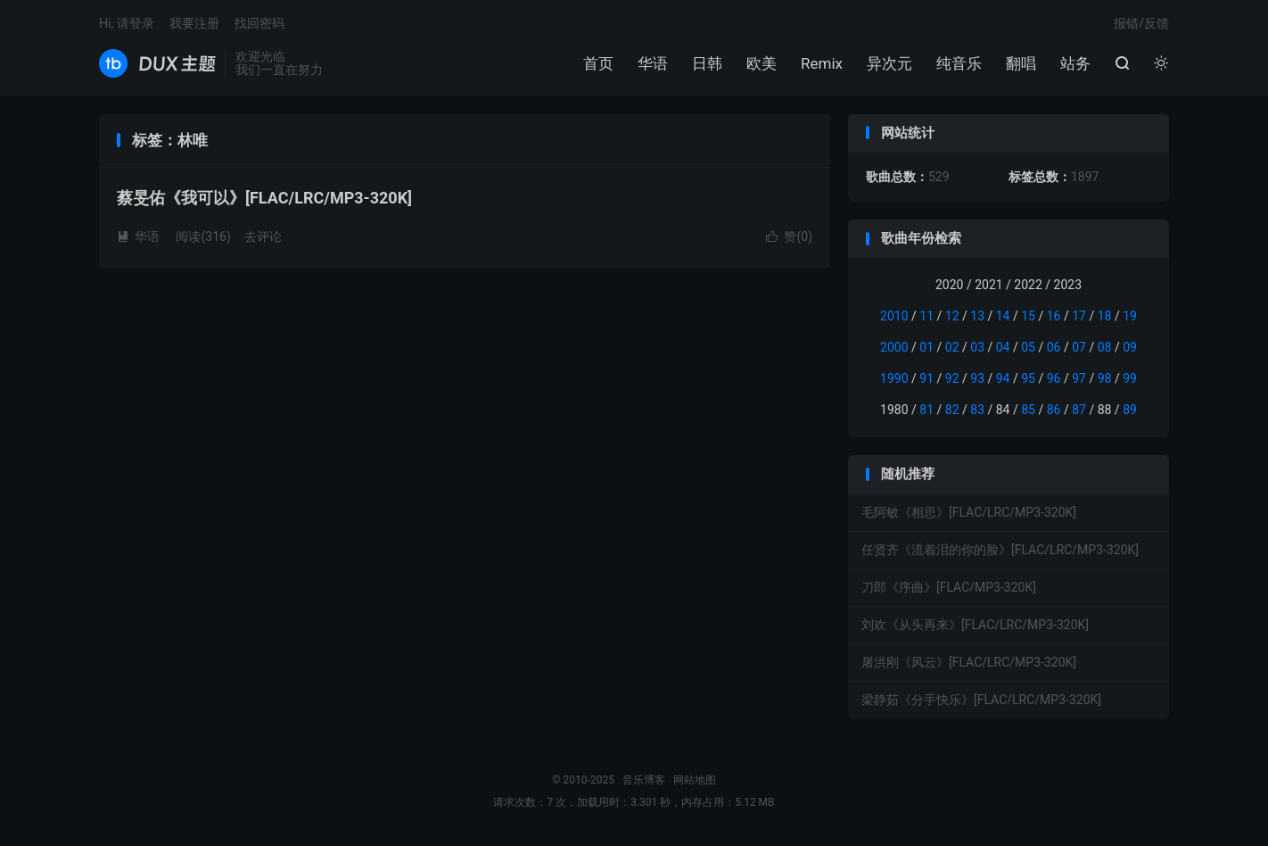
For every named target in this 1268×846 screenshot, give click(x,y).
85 (1028, 409)
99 (1130, 378)
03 (977, 347)
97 (1079, 378)
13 (977, 316)
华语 (653, 63)
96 (1054, 378)
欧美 (761, 63)
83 (977, 409)
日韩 (707, 63)
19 (1130, 316)
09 (1130, 347)
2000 (894, 347)
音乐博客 (157, 63)
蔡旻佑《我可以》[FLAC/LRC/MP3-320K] (264, 197)
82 (952, 409)
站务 (1075, 63)
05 (1028, 347)
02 (952, 347)
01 (926, 347)
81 (926, 409)
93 (977, 378)
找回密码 (259, 23)
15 (1028, 316)
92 (952, 378)
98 (1105, 378)
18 (1105, 316)
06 (1054, 347)
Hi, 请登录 (126, 23)
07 (1079, 347)
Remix (822, 63)
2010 (894, 316)
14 (1003, 316)
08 (1105, 347)
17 (1079, 316)
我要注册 (194, 23)
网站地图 (694, 780)
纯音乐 (959, 63)
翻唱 (1021, 63)
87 (1079, 409)
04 (1003, 347)
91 (926, 378)
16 (1054, 316)
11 (926, 316)
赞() (789, 236)
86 (1054, 409)
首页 (598, 63)
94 (1003, 378)
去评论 (263, 236)
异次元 (889, 63)
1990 (894, 378)
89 (1130, 409)
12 (952, 316)
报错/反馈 (1141, 23)
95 (1028, 378)
